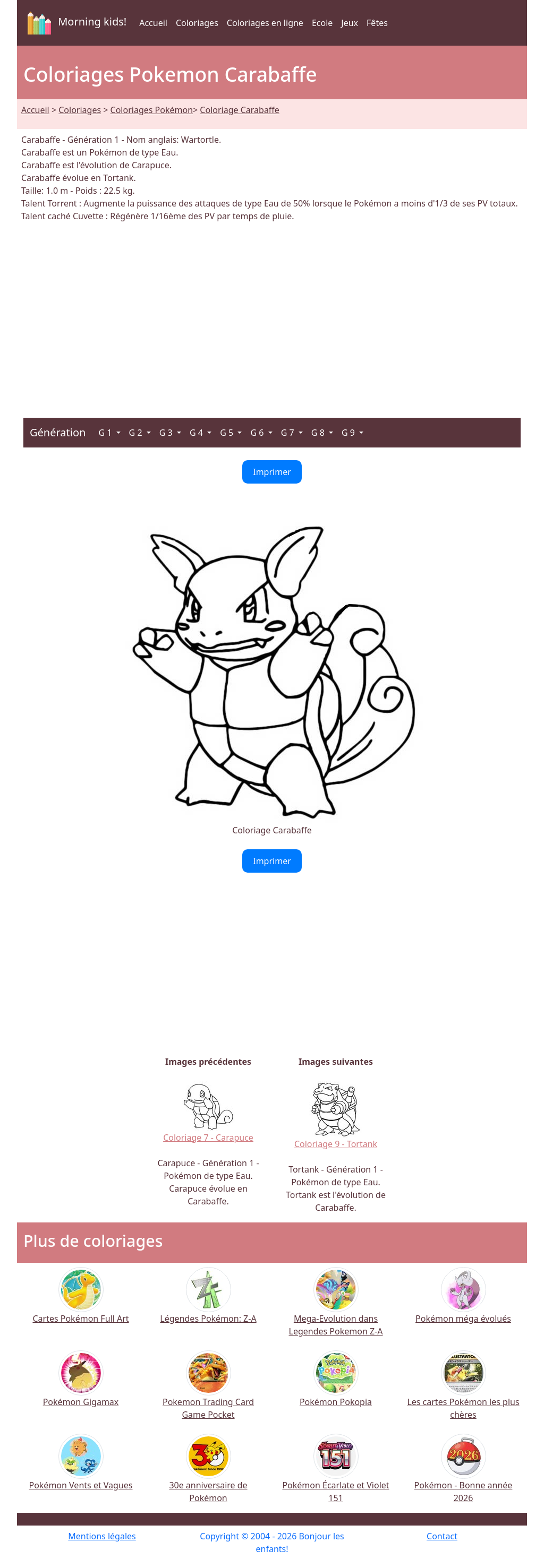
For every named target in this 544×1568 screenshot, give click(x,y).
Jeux (349, 23)
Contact (442, 1536)
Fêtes (377, 23)
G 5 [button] (227, 432)
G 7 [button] (288, 432)
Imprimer (272, 472)
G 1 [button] (106, 432)
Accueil (153, 23)
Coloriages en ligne (265, 23)
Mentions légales (102, 1536)
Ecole (322, 23)
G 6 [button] (258, 432)
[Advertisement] (272, 313)
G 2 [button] (136, 432)
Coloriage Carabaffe (239, 110)
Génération (58, 432)
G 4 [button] (197, 432)
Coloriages (197, 23)
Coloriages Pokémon (151, 110)
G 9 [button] (349, 432)
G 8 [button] (319, 432)
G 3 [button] (167, 432)
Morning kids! (74, 23)
